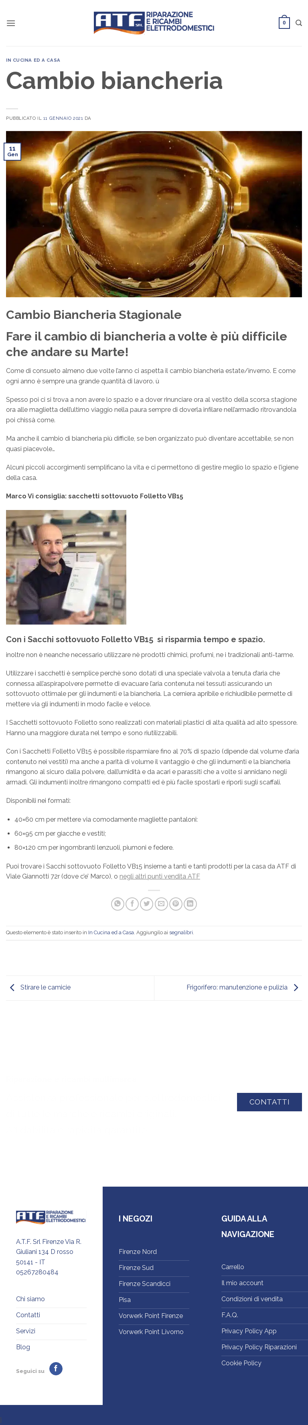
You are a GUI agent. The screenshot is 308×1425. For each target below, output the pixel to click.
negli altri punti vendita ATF (160, 876)
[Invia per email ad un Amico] (161, 904)
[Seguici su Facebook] (56, 1369)
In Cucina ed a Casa (33, 60)
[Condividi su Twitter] (146, 904)
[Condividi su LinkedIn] (190, 904)
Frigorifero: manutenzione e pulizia (244, 988)
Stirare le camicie (38, 988)
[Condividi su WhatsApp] (117, 904)
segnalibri (181, 932)
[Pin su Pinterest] (175, 904)
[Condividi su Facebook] (132, 904)
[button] (11, 23)
